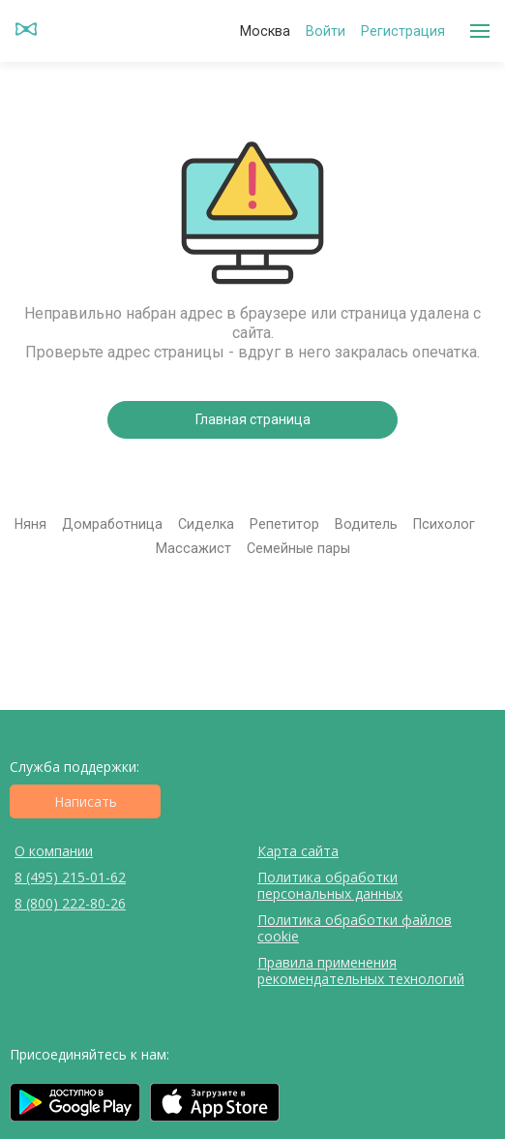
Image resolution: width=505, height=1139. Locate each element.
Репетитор (284, 524)
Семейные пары (298, 548)
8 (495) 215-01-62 (70, 877)
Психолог (444, 524)
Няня (30, 524)
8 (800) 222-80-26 (70, 903)
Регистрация (403, 31)
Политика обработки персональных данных (329, 885)
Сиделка (206, 524)
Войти (325, 31)
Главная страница (253, 419)
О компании (54, 851)
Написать (85, 801)
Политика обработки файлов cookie (354, 927)
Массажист (193, 548)
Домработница (112, 524)
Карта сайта (298, 851)
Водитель (366, 524)
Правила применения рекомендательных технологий (360, 970)
